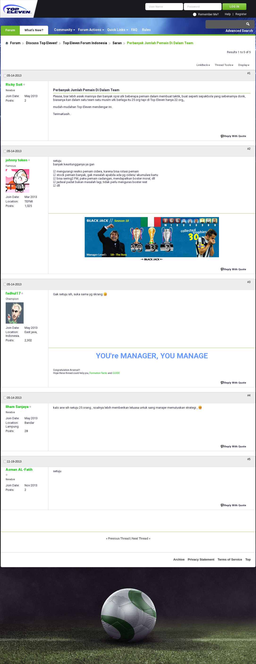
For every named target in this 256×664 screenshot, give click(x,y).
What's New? (34, 30)
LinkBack (202, 65)
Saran (117, 43)
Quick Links (116, 30)
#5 (248, 459)
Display (242, 65)
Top (248, 559)
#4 (248, 395)
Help (228, 14)
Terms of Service (230, 559)
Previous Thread (119, 538)
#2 (248, 148)
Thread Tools (223, 65)
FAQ (134, 30)
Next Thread (140, 538)
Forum (10, 30)
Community (63, 30)
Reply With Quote (234, 136)
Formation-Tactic (98, 373)
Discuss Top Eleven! (41, 43)
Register (241, 14)
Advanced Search (239, 31)
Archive (179, 559)
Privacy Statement (201, 559)
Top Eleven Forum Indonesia (85, 43)
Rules (146, 30)
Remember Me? (208, 14)
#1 (248, 73)
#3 (248, 282)
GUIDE (116, 373)
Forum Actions (89, 30)
